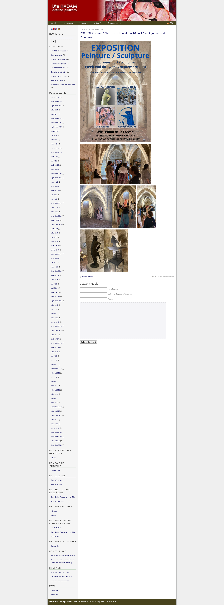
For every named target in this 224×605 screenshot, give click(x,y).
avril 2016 (54, 288)
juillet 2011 (54, 394)
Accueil (53, 23)
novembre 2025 (56, 101)
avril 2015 (54, 313)
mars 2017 (54, 267)
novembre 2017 (56, 258)
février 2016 (55, 292)
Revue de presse (114, 23)
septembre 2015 (56, 301)
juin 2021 (54, 195)
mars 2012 (54, 386)
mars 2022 (54, 182)
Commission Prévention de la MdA (63, 497)
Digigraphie (55, 546)
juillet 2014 (54, 335)
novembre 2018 (56, 216)
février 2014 (55, 339)
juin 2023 (54, 161)
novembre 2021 (56, 186)
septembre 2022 (56, 178)
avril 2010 (54, 420)
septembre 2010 (56, 415)
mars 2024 (54, 144)
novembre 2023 (56, 152)
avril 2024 (54, 139)
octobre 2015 (55, 296)
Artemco (54, 458)
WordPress (54, 595)
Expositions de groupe (58, 63)
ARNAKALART (56, 528)
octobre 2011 (55, 390)
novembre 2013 (56, 343)
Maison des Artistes (57, 501)
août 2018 (54, 229)
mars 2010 (54, 424)
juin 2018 (54, 237)
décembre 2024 (56, 118)
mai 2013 (54, 360)
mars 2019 (54, 212)
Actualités (98, 23)
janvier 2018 (55, 250)
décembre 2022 (56, 169)
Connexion (54, 590)
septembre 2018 (56, 224)
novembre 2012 (56, 369)
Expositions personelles (59, 76)
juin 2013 (54, 356)
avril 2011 (54, 398)
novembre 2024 (56, 122)
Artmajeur (54, 511)
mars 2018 (54, 241)
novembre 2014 (56, 326)
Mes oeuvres (84, 23)
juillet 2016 (54, 279)
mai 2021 (54, 199)
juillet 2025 (54, 110)
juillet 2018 (54, 233)
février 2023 (55, 165)
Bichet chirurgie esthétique (60, 572)
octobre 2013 (55, 347)
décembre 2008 (56, 445)
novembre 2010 (56, 407)
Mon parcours (67, 23)
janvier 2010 (55, 428)
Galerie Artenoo (56, 480)
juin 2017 (54, 262)
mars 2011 (54, 403)
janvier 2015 (55, 322)
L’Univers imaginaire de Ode (60, 581)
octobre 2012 (55, 373)
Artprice (53, 515)
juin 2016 (54, 284)
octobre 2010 (55, 411)
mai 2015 (54, 309)
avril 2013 (54, 364)
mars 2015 (54, 318)
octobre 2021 (55, 190)
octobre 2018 (55, 220)
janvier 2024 (55, 148)
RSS (171, 23)
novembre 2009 (56, 436)
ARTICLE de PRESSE (58, 51)
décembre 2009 (56, 432)
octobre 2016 (55, 275)
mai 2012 (54, 377)
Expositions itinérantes (58, 72)
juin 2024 (54, 135)
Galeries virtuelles (57, 80)
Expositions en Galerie (58, 68)
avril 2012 (54, 381)
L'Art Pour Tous (110, 602)
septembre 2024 (56, 127)
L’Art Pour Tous (56, 470)
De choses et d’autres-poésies (61, 576)
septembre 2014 (56, 330)
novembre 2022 (56, 173)
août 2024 (54, 131)
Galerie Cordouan (57, 484)
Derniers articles (87, 276)
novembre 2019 (56, 203)
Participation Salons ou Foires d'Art (63, 85)
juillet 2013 (54, 352)
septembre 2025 (56, 106)
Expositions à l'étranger (59, 59)
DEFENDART (55, 536)
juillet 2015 (54, 305)
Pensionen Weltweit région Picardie (63, 555)
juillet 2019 (54, 207)
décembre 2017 (56, 254)
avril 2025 (54, 114)
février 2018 (55, 245)
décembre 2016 (56, 271)
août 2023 (54, 156)
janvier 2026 (55, 97)
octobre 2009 (55, 441)
